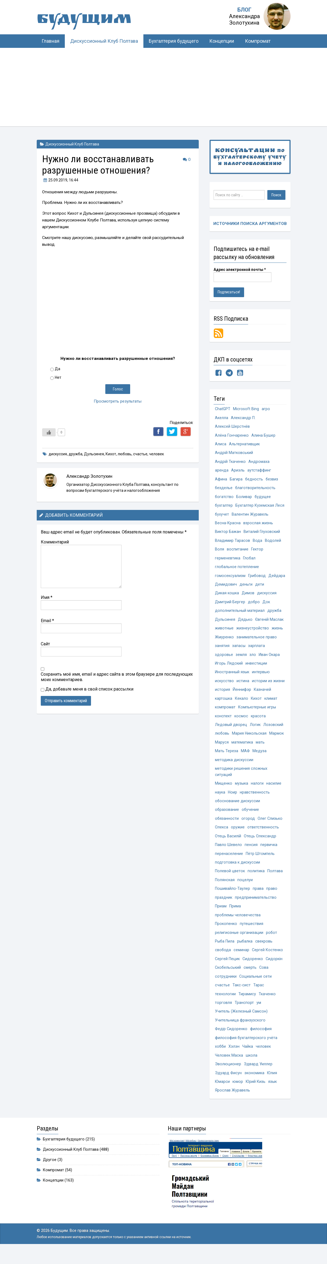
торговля (223, 1014)
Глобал (249, 561)
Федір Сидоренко (231, 1041)
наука (220, 799)
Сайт (45, 643)
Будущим (91, 20)
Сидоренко (252, 969)
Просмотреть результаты (117, 401)
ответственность (263, 835)
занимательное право (257, 641)
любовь (125, 454)
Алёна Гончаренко (232, 436)
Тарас (258, 996)
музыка (241, 790)
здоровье (224, 659)
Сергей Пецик (227, 969)
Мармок (277, 739)
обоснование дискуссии (237, 808)
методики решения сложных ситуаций (241, 778)
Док (266, 605)
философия (261, 1041)
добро (254, 605)
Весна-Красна (228, 525)
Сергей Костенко (267, 960)
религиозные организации (239, 942)
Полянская (225, 889)
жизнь (277, 632)
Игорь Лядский (229, 668)
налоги (257, 790)
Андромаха (258, 462)
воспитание (237, 552)
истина (243, 686)
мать (260, 748)
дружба (75, 454)
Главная (50, 41)
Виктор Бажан (228, 534)
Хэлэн (234, 1058)
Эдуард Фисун (228, 1085)
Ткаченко (267, 1005)
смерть (250, 978)
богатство (224, 498)
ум (259, 1014)
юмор (238, 1094)
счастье (140, 454)
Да (57, 369)
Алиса (220, 445)
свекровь (264, 951)
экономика (254, 1085)
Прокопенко (226, 933)
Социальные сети (255, 987)
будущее (263, 498)
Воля (219, 552)
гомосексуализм (230, 579)
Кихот (111, 454)
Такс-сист (241, 996)
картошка (223, 704)
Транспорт (244, 1014)
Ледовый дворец (231, 730)
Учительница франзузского (240, 1032)
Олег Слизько (270, 826)
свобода (223, 960)
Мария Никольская (249, 739)
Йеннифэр (242, 695)
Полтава (275, 880)
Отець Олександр (260, 844)
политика (256, 880)
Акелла (221, 418)
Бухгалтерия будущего (173, 41)
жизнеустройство (252, 632)
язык (273, 1094)
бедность (254, 480)
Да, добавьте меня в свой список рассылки (87, 689)
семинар (242, 960)
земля (241, 659)
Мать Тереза (226, 757)
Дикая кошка (227, 597)
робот (271, 942)
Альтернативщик (244, 445)
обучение (250, 817)
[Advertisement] (164, 88)
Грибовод (257, 579)
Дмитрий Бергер (230, 605)
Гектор (257, 552)
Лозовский (273, 730)
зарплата (256, 650)
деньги (265, 588)
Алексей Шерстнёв (232, 427)
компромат (225, 713)
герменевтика (227, 561)
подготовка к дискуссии (237, 871)
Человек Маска (229, 1067)
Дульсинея (94, 454)
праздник (223, 906)
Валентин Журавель (250, 516)
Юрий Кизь (256, 1094)
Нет (58, 377)
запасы (238, 650)
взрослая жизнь (258, 525)
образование (227, 817)
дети (279, 588)
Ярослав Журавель (232, 1103)
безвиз (272, 480)
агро (266, 409)
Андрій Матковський (234, 454)
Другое (49, 1172)
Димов (248, 597)
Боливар (244, 498)
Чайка (248, 1058)
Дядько (245, 623)
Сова (264, 978)
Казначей (262, 695)
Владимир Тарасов (232, 543)
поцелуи (245, 889)
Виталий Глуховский (262, 534)
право (271, 897)
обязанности (227, 826)
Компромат (258, 41)
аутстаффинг (259, 471)
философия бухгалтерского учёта (246, 1049)
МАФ (245, 757)
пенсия (251, 853)
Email (47, 620)
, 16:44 (60, 180)
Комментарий (55, 542)
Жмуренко (224, 641)
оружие (238, 835)
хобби (220, 1058)
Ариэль (238, 471)
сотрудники (226, 987)
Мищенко (223, 790)
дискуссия (58, 454)
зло (253, 659)
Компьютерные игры (257, 713)
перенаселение (229, 862)
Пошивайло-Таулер (232, 897)
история (222, 695)
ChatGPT (223, 409)
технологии (225, 1005)
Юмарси (222, 1094)
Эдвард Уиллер (258, 1076)
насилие (273, 790)
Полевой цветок (230, 880)
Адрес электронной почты (240, 270)
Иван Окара (269, 659)
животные (224, 632)
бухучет (222, 516)
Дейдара (223, 588)
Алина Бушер (263, 436)
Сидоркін (274, 969)
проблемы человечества (238, 924)
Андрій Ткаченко (230, 462)
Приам (221, 915)
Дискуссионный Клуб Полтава (104, 41)
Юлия (272, 1085)
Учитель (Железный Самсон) (241, 1023)
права (258, 897)
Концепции (221, 41)
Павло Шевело (228, 853)
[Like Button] (49, 432)
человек (156, 454)
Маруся (222, 748)
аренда (221, 471)
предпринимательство (256, 906)
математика (242, 748)
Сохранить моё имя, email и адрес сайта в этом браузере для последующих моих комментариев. (117, 677)
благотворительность (255, 489)
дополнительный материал (240, 614)
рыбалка (245, 951)
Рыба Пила (225, 951)
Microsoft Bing (246, 409)
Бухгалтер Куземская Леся (260, 507)
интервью (261, 677)
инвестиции (256, 668)
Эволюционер (228, 1076)
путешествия (251, 933)
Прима (235, 915)
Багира (236, 480)
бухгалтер (224, 507)
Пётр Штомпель (260, 862)
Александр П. (243, 418)
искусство (224, 686)
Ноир (232, 799)
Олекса (221, 835)
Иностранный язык (232, 677)
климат (270, 704)
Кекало (241, 704)
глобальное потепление (237, 570)
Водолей (273, 543)
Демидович (245, 588)
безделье (224, 489)
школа (251, 1067)
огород (248, 826)
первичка (268, 853)
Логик (255, 730)
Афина (221, 480)
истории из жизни (268, 686)
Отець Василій (228, 844)
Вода (257, 543)
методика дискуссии (234, 766)
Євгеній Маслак (269, 623)
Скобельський (228, 978)
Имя (46, 597)
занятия (222, 650)
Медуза (259, 757)
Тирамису (247, 1005)
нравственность (255, 799)
